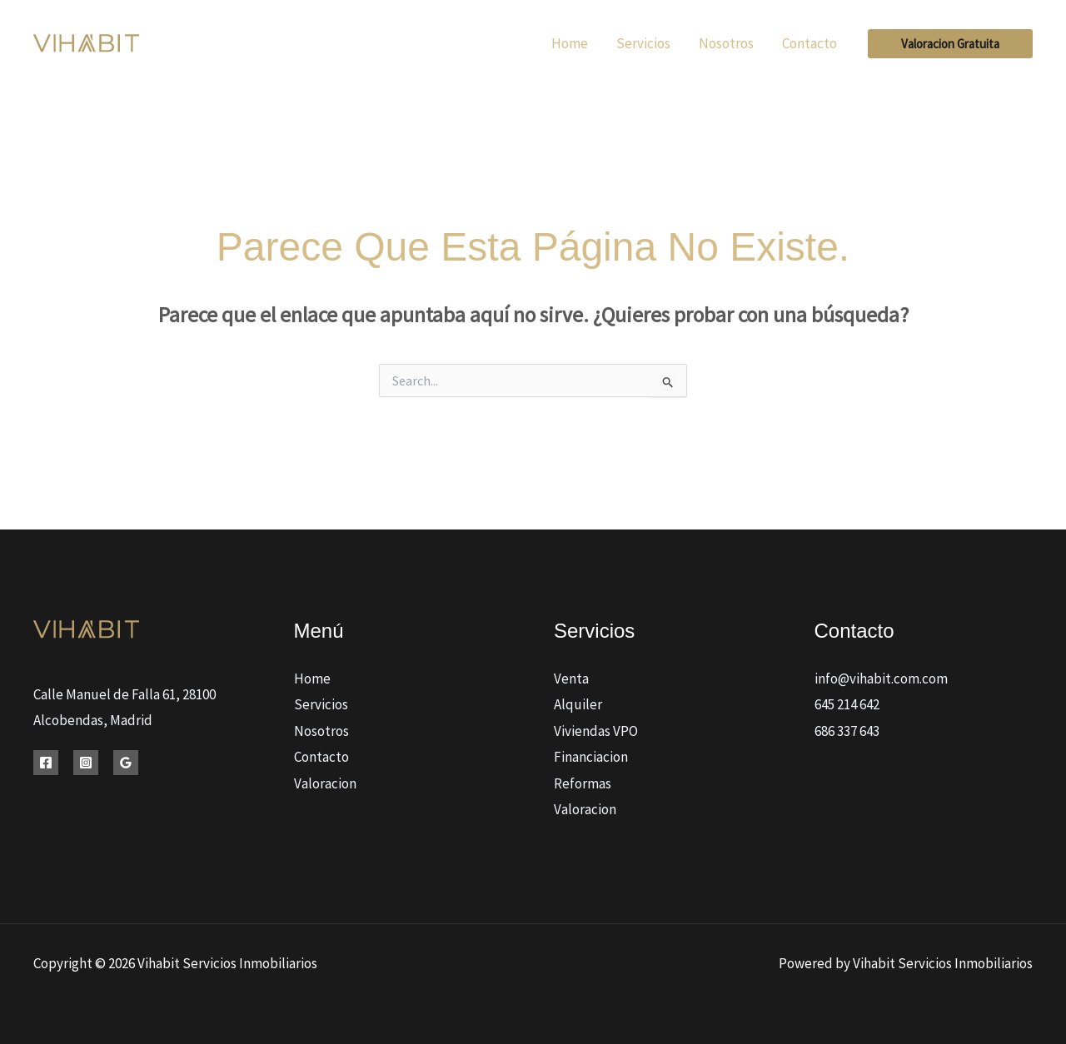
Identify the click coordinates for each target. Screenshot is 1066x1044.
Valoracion (325, 783)
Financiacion (591, 757)
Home (312, 678)
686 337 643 (846, 731)
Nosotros (321, 731)
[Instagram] (85, 762)
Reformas (582, 783)
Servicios (321, 704)
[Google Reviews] (125, 762)
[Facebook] (45, 762)
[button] (950, 43)
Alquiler (578, 704)
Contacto (321, 757)
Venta (571, 678)
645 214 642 (846, 704)
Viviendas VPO (596, 731)
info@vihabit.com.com (881, 678)
